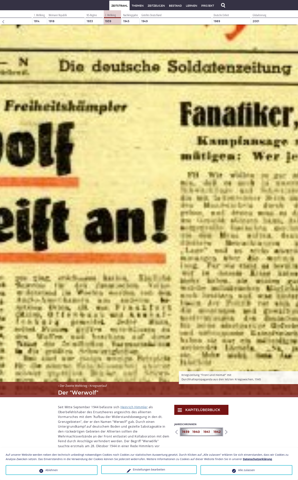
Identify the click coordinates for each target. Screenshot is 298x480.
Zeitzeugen (156, 5)
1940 (196, 429)
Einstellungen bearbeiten (149, 469)
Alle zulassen (246, 470)
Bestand (175, 5)
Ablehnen (51, 470)
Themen (138, 5)
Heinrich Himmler (134, 405)
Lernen (191, 5)
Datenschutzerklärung (257, 459)
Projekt (207, 5)
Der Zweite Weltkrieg (73, 383)
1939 (185, 429)
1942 (217, 429)
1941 (206, 429)
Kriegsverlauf (98, 383)
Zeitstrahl (119, 5)
